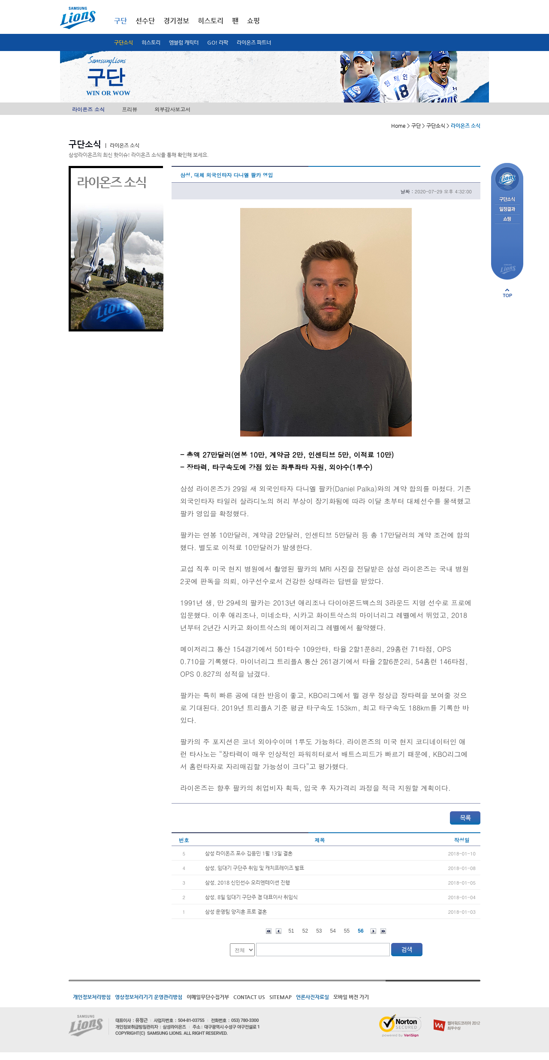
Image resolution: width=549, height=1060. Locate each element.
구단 (120, 21)
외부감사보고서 (172, 109)
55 (347, 931)
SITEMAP (280, 997)
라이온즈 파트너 (254, 42)
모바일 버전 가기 (351, 997)
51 (291, 931)
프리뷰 (129, 109)
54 (333, 931)
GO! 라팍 (217, 42)
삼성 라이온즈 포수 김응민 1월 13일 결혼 (249, 853)
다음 (373, 931)
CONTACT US (249, 997)
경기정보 (176, 21)
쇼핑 (253, 21)
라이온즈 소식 (88, 109)
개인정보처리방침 (92, 997)
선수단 (145, 21)
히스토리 (151, 42)
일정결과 (507, 209)
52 (305, 931)
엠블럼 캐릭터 (184, 42)
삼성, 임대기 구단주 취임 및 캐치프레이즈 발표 (254, 868)
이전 (279, 931)
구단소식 (123, 42)
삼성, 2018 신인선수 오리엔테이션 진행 (247, 882)
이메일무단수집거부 (208, 997)
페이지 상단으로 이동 (507, 293)
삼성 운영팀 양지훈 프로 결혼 (236, 912)
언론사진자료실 (312, 997)
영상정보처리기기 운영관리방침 (148, 997)
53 (319, 931)
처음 (269, 931)
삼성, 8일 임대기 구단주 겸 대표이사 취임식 (251, 897)
